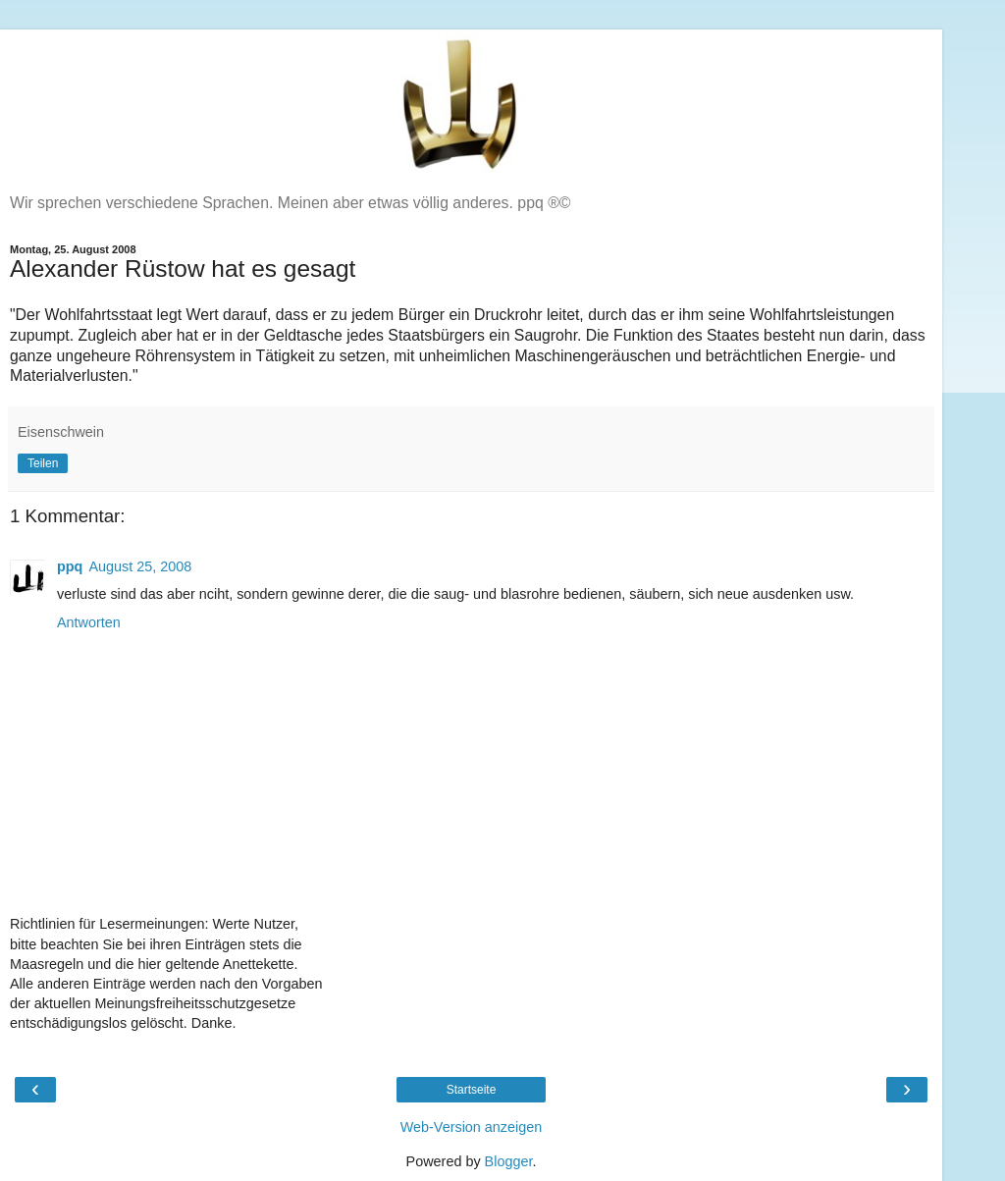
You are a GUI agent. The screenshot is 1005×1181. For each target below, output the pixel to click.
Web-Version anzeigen (471, 1127)
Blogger (509, 1161)
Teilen (42, 463)
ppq (69, 566)
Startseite (472, 1090)
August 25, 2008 (139, 566)
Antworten (89, 622)
